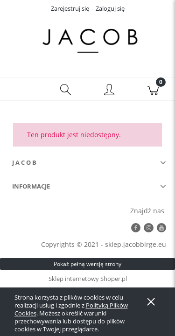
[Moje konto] (110, 90)
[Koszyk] (153, 89)
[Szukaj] (66, 89)
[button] (22, 89)
